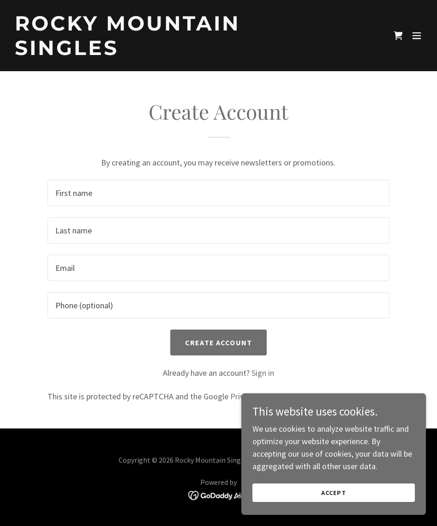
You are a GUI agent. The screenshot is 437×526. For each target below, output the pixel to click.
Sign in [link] (262, 372)
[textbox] (218, 193)
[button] (416, 35)
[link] (156, 52)
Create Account (218, 342)
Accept (333, 493)
